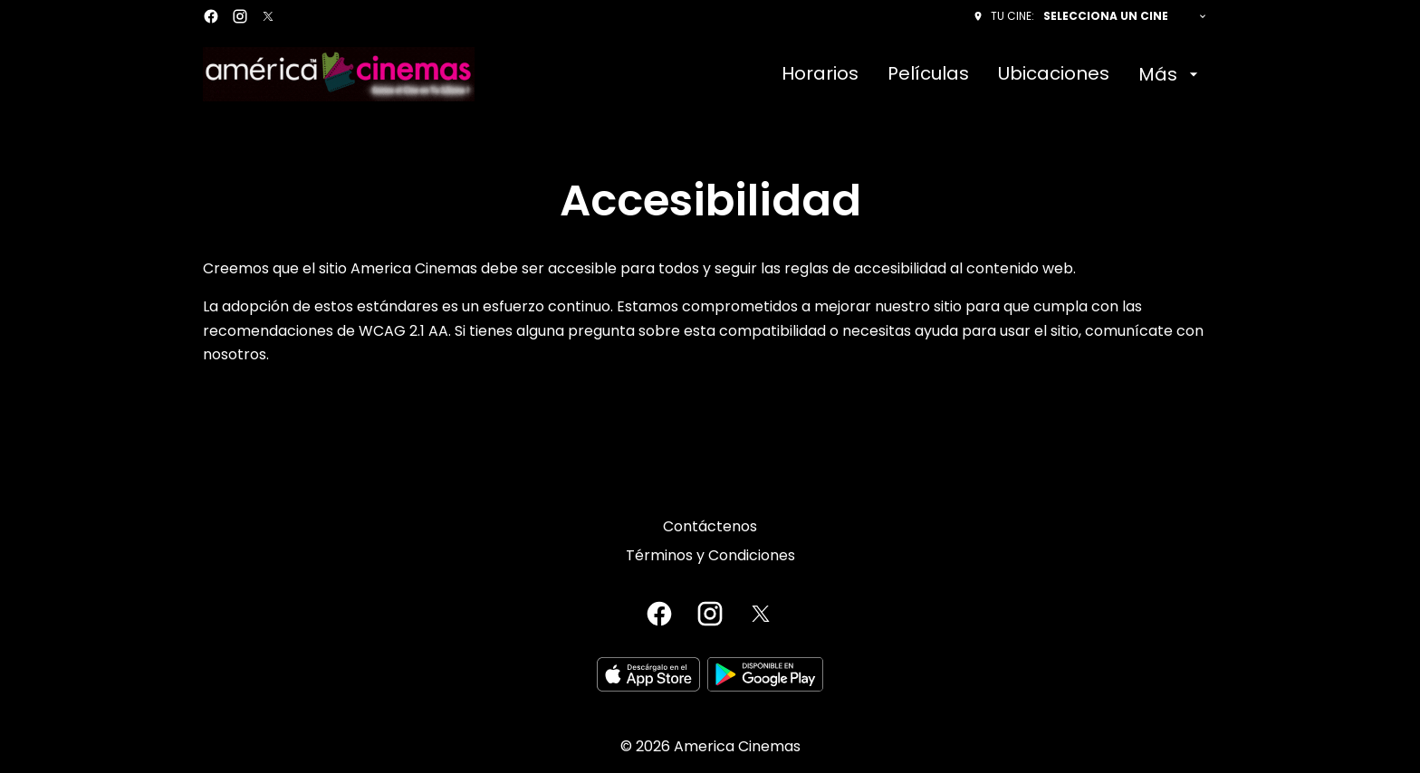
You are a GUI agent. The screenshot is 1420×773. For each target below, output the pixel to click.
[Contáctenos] (710, 526)
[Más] (1170, 74)
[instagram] (240, 16)
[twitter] (268, 16)
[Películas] (928, 74)
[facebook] (211, 16)
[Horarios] (820, 74)
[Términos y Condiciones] (710, 555)
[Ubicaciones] (1053, 74)
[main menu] (992, 74)
